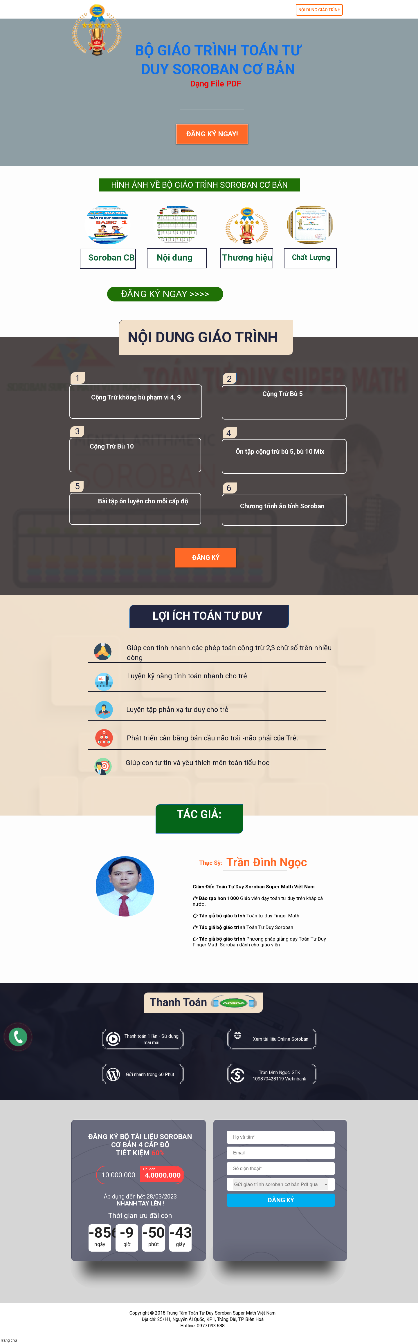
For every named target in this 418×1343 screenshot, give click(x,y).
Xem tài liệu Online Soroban (280, 1039)
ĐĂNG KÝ (281, 1200)
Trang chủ (8, 1340)
